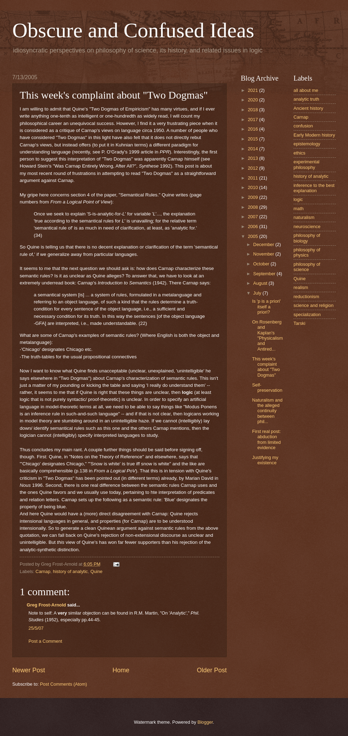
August (261, 283)
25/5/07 (36, 628)
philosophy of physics (307, 252)
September (265, 273)
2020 (253, 99)
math (299, 208)
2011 (253, 178)
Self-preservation (267, 387)
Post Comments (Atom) (63, 684)
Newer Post (28, 670)
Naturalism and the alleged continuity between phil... (267, 410)
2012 (253, 168)
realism (301, 287)
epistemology (307, 143)
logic (298, 199)
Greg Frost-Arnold (46, 605)
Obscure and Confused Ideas (133, 30)
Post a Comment (45, 641)
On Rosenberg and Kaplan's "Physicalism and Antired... (267, 335)
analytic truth (306, 99)
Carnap (43, 571)
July (257, 293)
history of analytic (70, 571)
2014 (253, 148)
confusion (303, 125)
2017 (253, 119)
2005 (253, 236)
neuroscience (307, 226)
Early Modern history (314, 135)
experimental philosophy (307, 164)
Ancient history (308, 108)
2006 (253, 226)
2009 (253, 197)
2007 (253, 216)
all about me (306, 90)
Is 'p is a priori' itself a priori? (266, 306)
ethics (299, 153)
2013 (253, 158)
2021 (253, 90)
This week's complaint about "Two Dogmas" (266, 367)
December (264, 244)
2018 (253, 109)
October (261, 263)
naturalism (304, 217)
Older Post (212, 670)
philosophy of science (307, 267)
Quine (96, 571)
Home (120, 670)
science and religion (314, 305)
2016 (253, 129)
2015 (253, 138)
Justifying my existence (265, 460)
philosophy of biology (307, 238)
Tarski (299, 323)
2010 (253, 187)
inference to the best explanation (314, 188)
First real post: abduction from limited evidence (266, 439)
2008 (253, 207)
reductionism (306, 296)
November (264, 254)
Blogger (205, 722)
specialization (307, 314)
